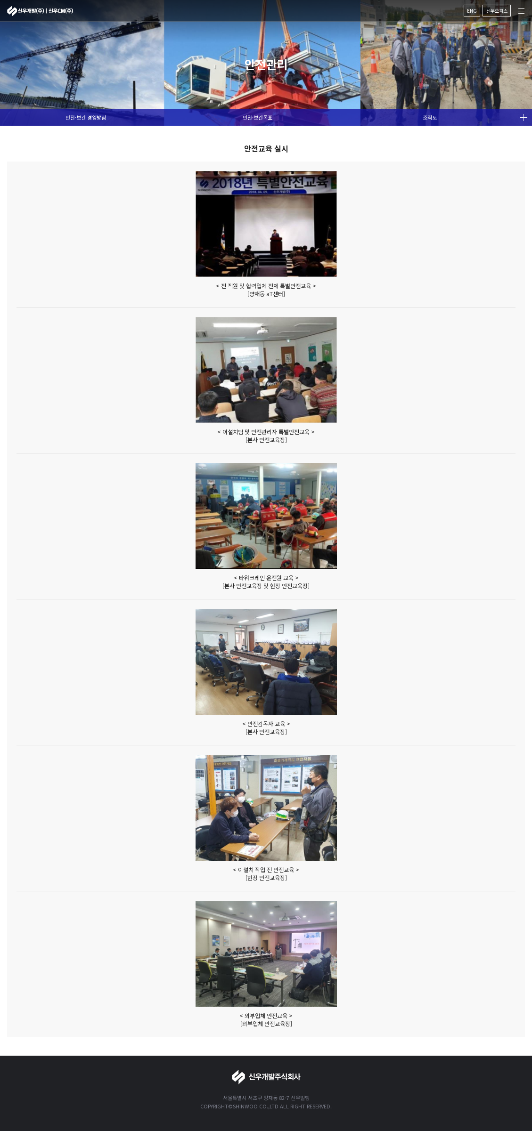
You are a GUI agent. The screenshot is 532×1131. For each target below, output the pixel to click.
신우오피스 (496, 10)
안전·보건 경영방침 (85, 117)
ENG (472, 10)
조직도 (430, 117)
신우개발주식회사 (40, 11)
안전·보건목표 (257, 117)
